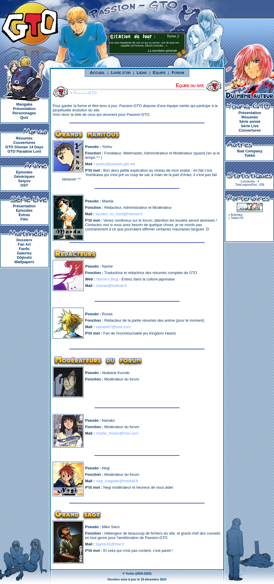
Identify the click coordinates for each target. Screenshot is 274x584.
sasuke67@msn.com (113, 327)
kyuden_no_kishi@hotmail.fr (119, 214)
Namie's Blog (107, 279)
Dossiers (24, 240)
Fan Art (24, 244)
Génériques (24, 176)
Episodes (24, 172)
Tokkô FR (237, 218)
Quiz (24, 117)
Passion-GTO (85, 93)
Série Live (250, 126)
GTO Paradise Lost (24, 151)
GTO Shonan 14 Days (24, 147)
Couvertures (24, 142)
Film (24, 219)
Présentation (24, 108)
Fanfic (24, 249)
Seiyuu (24, 181)
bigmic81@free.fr (110, 544)
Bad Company (249, 151)
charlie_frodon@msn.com (117, 433)
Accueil (97, 72)
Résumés (24, 138)
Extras (24, 215)
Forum (178, 72)
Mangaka (24, 104)
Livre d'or (121, 72)
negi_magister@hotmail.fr (117, 481)
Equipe (159, 72)
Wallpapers (24, 262)
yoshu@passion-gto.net (115, 164)
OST (24, 185)
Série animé (249, 121)
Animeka (236, 214)
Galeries (24, 253)
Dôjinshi (24, 257)
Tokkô (249, 155)
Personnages (24, 113)
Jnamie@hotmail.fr (111, 285)
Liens (142, 72)
